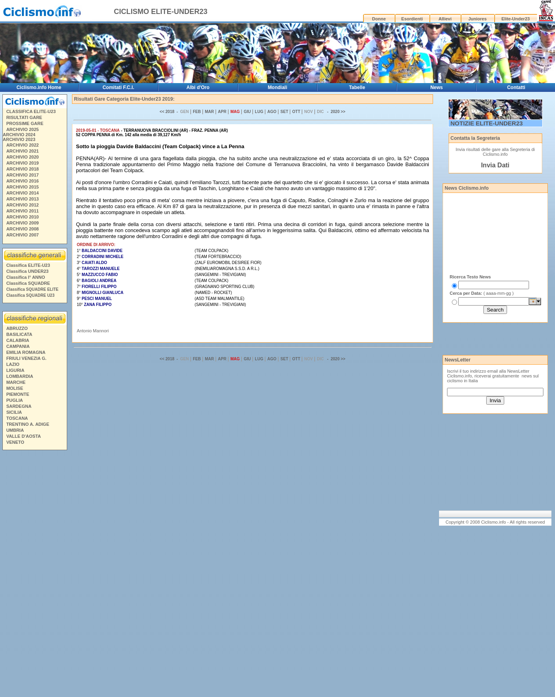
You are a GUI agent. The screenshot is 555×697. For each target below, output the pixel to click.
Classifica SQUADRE (28, 283)
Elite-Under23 (515, 18)
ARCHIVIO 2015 (22, 187)
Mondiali (277, 87)
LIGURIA (15, 370)
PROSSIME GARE (25, 123)
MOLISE (14, 388)
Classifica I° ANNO (25, 277)
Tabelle (357, 87)
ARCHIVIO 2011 (22, 211)
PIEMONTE (17, 394)
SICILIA (14, 412)
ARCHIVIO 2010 (22, 216)
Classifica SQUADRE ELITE (32, 289)
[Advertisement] (34, 575)
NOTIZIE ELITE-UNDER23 (487, 123)
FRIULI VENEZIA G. (26, 358)
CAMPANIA (18, 346)
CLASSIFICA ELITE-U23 (31, 111)
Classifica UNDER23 (27, 271)
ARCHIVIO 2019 (22, 163)
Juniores (477, 18)
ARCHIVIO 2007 (22, 234)
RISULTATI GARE (24, 117)
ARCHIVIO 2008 (22, 228)
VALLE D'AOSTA (23, 436)
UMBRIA (15, 430)
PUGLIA (14, 400)
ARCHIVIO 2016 (22, 181)
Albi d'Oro (198, 87)
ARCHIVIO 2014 (22, 193)
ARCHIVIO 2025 (22, 129)
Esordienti (412, 18)
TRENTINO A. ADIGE (27, 424)
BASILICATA (19, 334)
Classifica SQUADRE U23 (30, 295)
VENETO (15, 442)
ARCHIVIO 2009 (22, 222)
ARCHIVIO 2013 (22, 199)
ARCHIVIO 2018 (22, 169)
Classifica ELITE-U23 (28, 265)
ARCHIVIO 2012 (22, 205)
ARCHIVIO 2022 (22, 145)
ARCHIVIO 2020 (22, 157)
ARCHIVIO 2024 (19, 134)
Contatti (516, 87)
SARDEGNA (19, 406)
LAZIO (13, 364)
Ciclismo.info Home (38, 87)
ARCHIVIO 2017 (22, 175)
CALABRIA (17, 340)
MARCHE (16, 382)
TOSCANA (17, 418)
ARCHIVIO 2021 (22, 151)
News (436, 87)
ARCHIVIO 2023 (19, 139)
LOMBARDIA (19, 376)
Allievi (445, 18)
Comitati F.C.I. (118, 87)
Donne (379, 18)
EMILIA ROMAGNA (26, 352)
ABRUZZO (17, 328)
